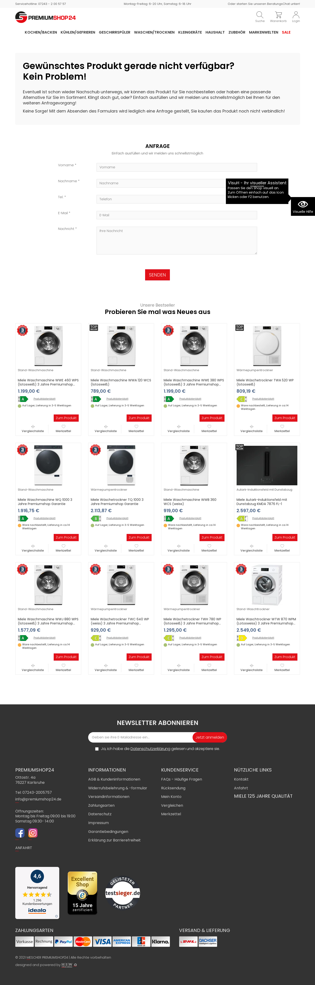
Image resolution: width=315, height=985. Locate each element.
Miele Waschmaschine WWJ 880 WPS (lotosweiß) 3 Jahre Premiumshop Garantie (48, 623)
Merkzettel (63, 429)
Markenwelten (263, 32)
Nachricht (66, 229)
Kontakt (241, 779)
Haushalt (215, 32)
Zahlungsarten (101, 805)
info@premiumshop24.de (38, 799)
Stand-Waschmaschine (35, 370)
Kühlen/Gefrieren (78, 32)
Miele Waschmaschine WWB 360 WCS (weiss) (190, 501)
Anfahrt (241, 788)
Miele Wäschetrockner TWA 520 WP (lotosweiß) (265, 382)
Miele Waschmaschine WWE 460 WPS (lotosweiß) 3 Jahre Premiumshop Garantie (48, 384)
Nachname (67, 181)
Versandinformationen (108, 796)
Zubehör (236, 32)
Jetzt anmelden (210, 737)
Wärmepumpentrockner (255, 370)
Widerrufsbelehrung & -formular (117, 788)
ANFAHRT (23, 847)
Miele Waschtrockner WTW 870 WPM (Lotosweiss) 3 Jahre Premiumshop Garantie (266, 623)
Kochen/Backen (41, 32)
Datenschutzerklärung (150, 748)
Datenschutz (100, 814)
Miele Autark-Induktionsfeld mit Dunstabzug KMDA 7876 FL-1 (262, 501)
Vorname (66, 165)
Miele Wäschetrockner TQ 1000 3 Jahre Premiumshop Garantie (117, 501)
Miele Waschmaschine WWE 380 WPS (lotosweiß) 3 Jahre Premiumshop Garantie (194, 384)
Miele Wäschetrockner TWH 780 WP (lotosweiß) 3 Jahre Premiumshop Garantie (192, 623)
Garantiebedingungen (108, 831)
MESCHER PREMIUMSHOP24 (47, 957)
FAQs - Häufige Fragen (181, 779)
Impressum (98, 822)
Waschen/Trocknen (154, 32)
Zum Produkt (66, 418)
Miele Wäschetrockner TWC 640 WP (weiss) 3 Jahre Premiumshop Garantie (120, 623)
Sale (286, 32)
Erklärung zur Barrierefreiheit (114, 840)
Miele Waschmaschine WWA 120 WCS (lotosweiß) (121, 382)
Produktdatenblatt (45, 399)
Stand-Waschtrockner (253, 609)
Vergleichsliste (33, 429)
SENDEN (157, 275)
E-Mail (63, 213)
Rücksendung (173, 788)
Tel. (60, 197)
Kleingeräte (190, 32)
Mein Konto (171, 796)
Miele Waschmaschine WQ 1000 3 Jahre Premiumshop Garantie (45, 501)
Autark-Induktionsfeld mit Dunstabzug (264, 490)
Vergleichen (172, 805)
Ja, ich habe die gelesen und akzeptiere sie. (160, 748)
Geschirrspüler (114, 32)
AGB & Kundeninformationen (114, 779)
